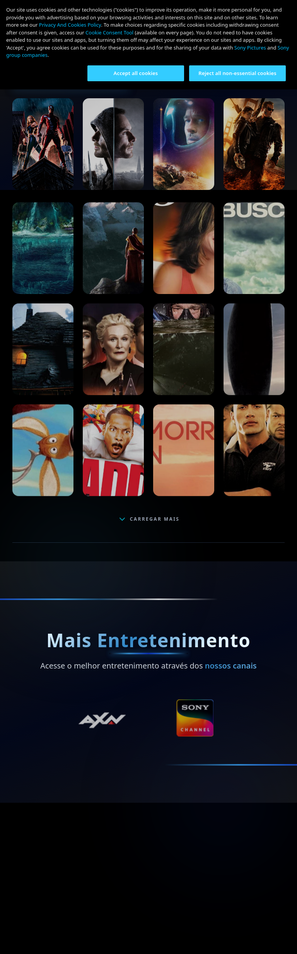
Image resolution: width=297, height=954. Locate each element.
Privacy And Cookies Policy (70, 24)
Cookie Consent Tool (109, 32)
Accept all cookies (136, 73)
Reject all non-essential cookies (237, 73)
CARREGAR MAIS (149, 519)
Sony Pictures (250, 47)
